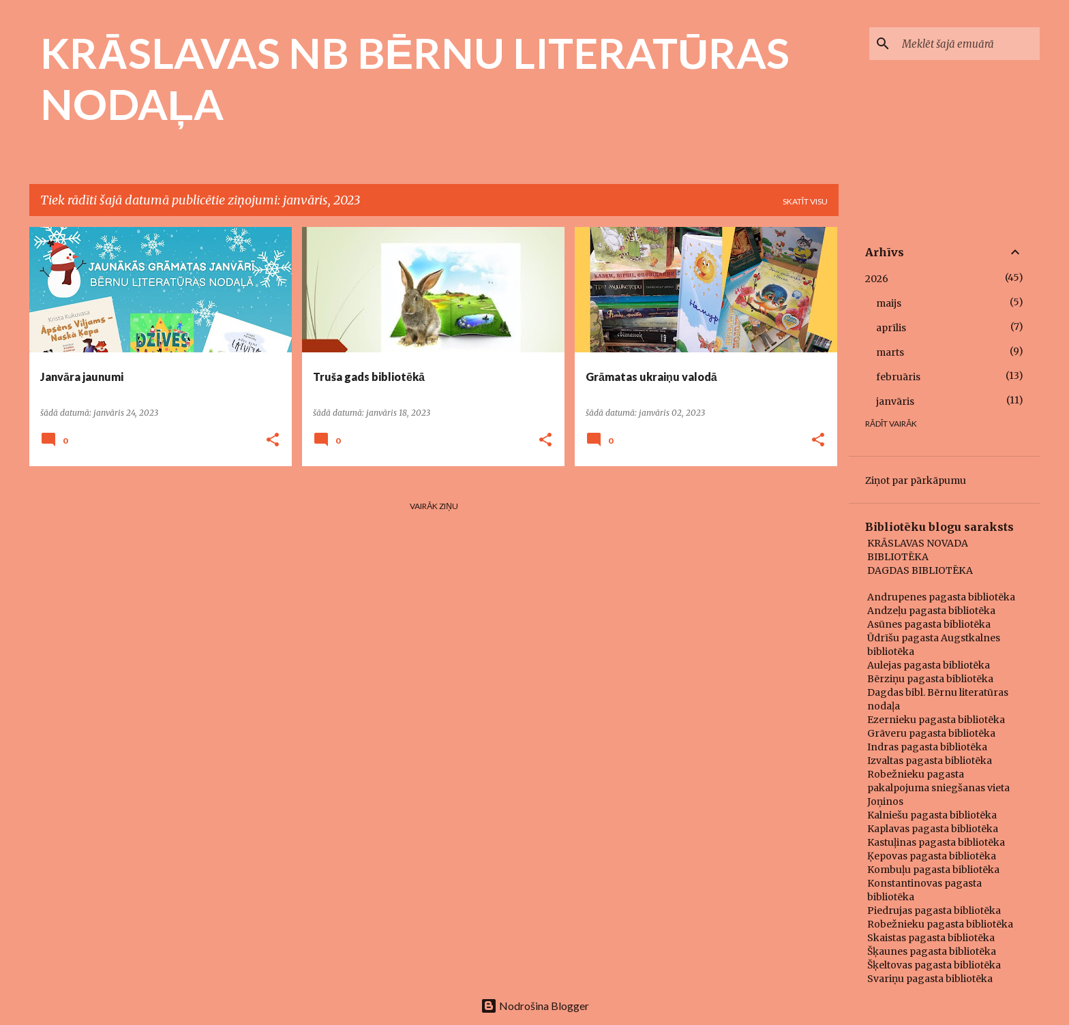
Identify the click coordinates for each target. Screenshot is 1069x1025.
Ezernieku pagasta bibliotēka (936, 720)
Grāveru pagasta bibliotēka (931, 733)
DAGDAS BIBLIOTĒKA (920, 570)
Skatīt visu (805, 201)
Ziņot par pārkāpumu (915, 480)
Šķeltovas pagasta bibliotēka (934, 965)
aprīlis (891, 328)
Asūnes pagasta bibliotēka (929, 624)
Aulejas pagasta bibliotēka (928, 665)
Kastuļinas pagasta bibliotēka (936, 842)
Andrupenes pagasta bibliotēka (941, 597)
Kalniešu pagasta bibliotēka (932, 815)
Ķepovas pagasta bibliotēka (931, 856)
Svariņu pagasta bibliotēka (930, 979)
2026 (876, 279)
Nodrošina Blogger (535, 1005)
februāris (898, 377)
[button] (273, 440)
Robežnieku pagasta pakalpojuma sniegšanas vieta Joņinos (938, 788)
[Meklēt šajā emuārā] (968, 43)
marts (890, 352)
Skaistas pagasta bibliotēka (931, 938)
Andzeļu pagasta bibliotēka (931, 611)
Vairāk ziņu (434, 506)
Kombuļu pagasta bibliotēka (933, 869)
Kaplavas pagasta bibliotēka (932, 829)
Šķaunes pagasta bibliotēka (931, 951)
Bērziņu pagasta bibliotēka (930, 679)
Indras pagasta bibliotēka (927, 747)
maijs (888, 303)
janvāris (895, 401)
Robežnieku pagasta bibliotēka (940, 924)
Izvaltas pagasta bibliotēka (929, 760)
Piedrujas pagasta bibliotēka (934, 910)
